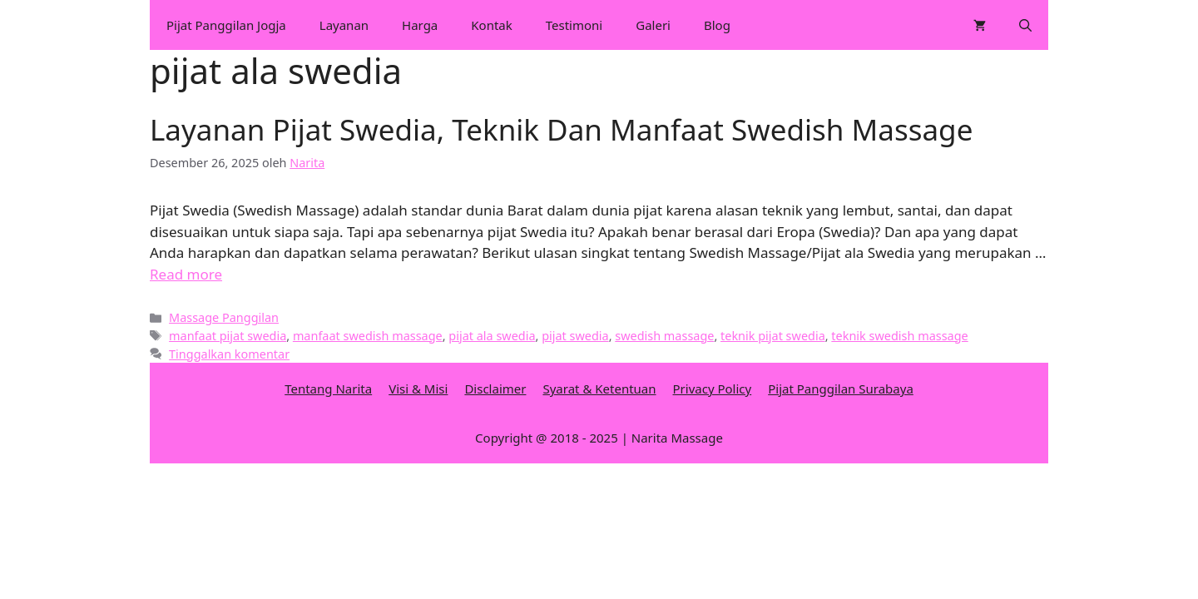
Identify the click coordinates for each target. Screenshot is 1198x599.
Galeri (653, 25)
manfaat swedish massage (368, 336)
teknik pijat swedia (772, 336)
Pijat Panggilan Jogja (226, 25)
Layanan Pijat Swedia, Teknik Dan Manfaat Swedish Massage (561, 129)
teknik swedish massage (899, 336)
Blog (717, 25)
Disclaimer (495, 388)
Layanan (344, 25)
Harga (420, 25)
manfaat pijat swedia (227, 336)
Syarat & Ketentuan (599, 388)
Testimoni (574, 25)
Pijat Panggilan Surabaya (840, 388)
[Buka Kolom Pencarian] (1025, 25)
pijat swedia (575, 336)
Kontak (491, 25)
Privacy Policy (712, 388)
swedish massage (664, 336)
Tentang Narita (328, 388)
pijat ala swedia (491, 336)
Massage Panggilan (224, 317)
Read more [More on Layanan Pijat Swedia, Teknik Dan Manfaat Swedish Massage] (186, 274)
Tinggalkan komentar (229, 354)
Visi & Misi (418, 388)
